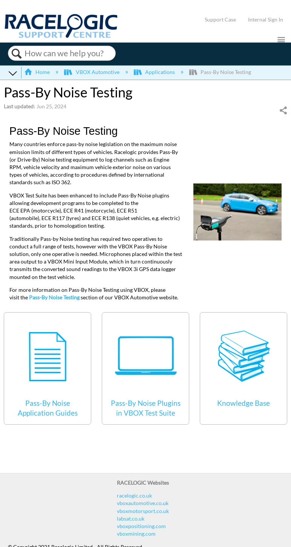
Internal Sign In (265, 19)
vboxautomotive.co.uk (142, 503)
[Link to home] (61, 36)
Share (283, 110)
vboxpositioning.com (141, 526)
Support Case (220, 19)
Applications (155, 72)
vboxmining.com (136, 533)
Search (16, 53)
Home (37, 72)
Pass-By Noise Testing (54, 297)
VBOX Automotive (92, 72)
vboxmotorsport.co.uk (143, 511)
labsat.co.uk (130, 518)
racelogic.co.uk (134, 495)
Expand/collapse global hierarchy (13, 73)
